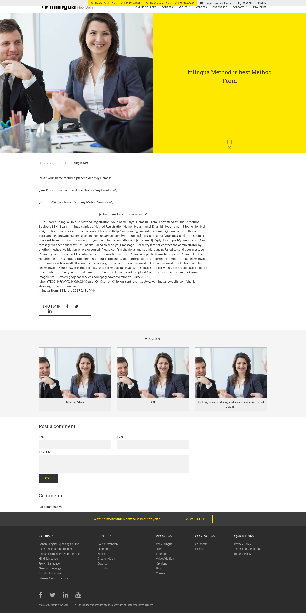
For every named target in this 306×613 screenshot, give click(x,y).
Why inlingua (164, 544)
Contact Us (240, 13)
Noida (101, 553)
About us (184, 13)
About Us (55, 163)
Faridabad (104, 568)
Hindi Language (48, 558)
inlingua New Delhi (58, 604)
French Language (49, 563)
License (199, 548)
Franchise (259, 13)
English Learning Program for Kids (59, 553)
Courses (167, 13)
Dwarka (102, 563)
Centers (201, 13)
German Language (50, 568)
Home (42, 163)
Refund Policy (242, 553)
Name (42, 436)
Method (161, 553)
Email (120, 436)
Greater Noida (106, 558)
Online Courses (145, 13)
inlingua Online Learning (53, 578)
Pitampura (104, 548)
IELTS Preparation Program (55, 548)
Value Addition (165, 558)
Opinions (161, 563)
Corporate (219, 13)
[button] (245, 3)
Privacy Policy (242, 544)
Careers (160, 573)
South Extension (108, 544)
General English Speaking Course (59, 544)
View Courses (196, 519)
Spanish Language (50, 573)
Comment (45, 451)
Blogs (66, 163)
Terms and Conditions (247, 548)
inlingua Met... (81, 163)
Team (159, 548)
